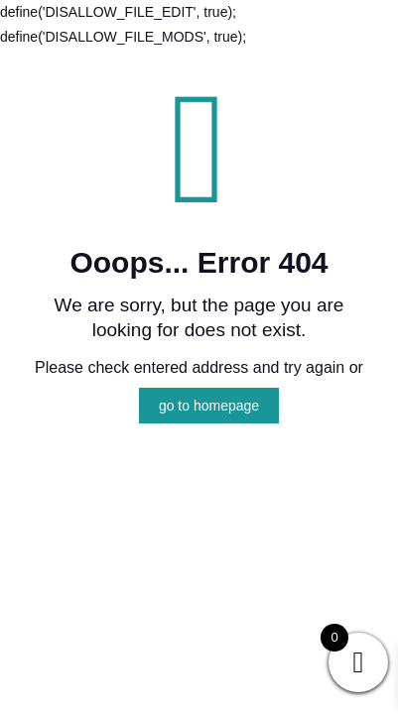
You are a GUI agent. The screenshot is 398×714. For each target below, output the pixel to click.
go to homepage (209, 406)
